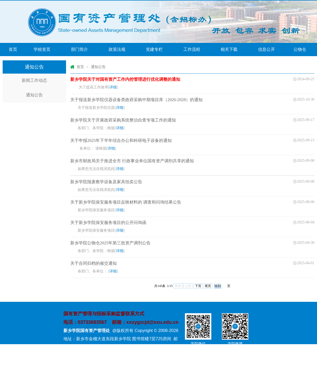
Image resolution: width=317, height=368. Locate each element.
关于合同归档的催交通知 (93, 263)
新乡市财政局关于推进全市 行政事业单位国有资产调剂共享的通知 (132, 161)
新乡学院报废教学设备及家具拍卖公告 (106, 181)
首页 (80, 67)
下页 (198, 286)
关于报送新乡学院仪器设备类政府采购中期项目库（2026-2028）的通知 (136, 99)
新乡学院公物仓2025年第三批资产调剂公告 (110, 243)
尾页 (208, 286)
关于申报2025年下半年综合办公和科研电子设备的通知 (121, 140)
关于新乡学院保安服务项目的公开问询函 (108, 222)
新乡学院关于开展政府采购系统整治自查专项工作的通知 (123, 120)
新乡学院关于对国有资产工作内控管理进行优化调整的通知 (125, 79)
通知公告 (98, 67)
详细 (113, 87)
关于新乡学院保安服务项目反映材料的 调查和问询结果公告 (125, 202)
